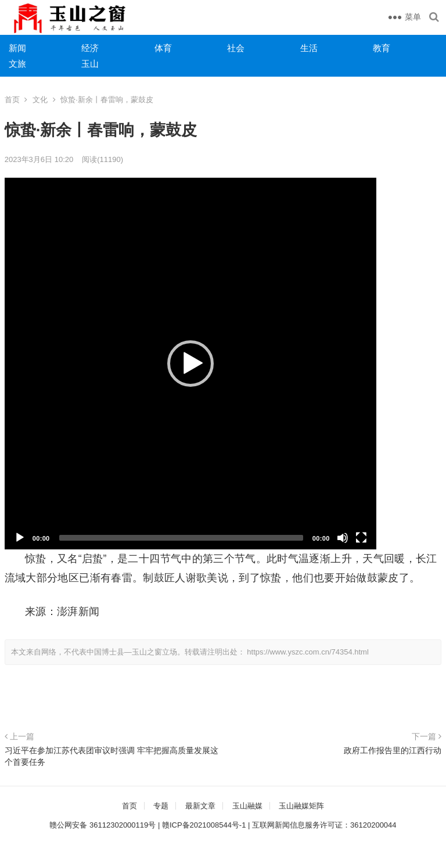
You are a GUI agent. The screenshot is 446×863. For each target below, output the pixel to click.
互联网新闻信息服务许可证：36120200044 (324, 825)
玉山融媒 (247, 805)
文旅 (17, 64)
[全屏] (361, 538)
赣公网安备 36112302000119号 (102, 825)
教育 (381, 48)
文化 (40, 99)
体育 (163, 48)
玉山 (90, 64)
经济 (90, 48)
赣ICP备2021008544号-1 (204, 825)
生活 (309, 48)
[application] (190, 363)
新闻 (17, 48)
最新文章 (200, 805)
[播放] (20, 538)
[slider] (181, 538)
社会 (235, 48)
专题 (160, 805)
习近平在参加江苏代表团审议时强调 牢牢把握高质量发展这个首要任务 (111, 756)
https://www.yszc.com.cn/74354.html (308, 652)
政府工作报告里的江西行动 (392, 750)
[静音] (342, 538)
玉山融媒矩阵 (301, 805)
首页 (12, 99)
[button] (190, 363)
